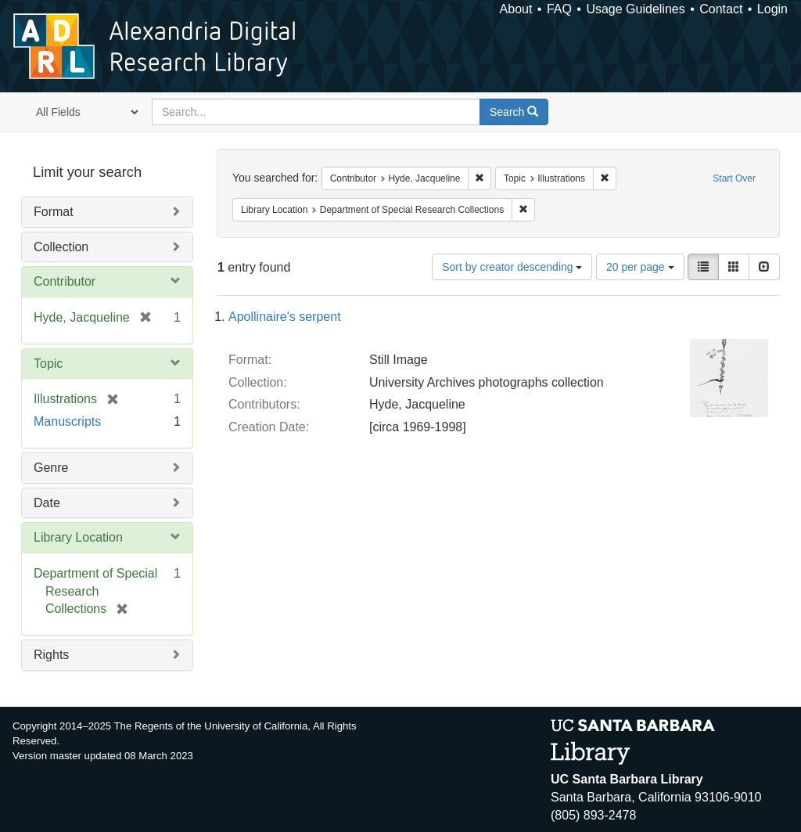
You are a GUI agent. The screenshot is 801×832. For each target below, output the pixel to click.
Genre (51, 467)
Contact (720, 9)
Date (47, 503)
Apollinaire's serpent (284, 316)
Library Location (78, 537)
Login (772, 9)
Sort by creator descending (512, 267)
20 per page (640, 267)
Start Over (734, 178)
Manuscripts (67, 421)
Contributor (64, 281)
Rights (51, 654)
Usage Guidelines (635, 9)
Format (54, 211)
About (516, 9)
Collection (61, 247)
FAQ (559, 9)
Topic (48, 363)
